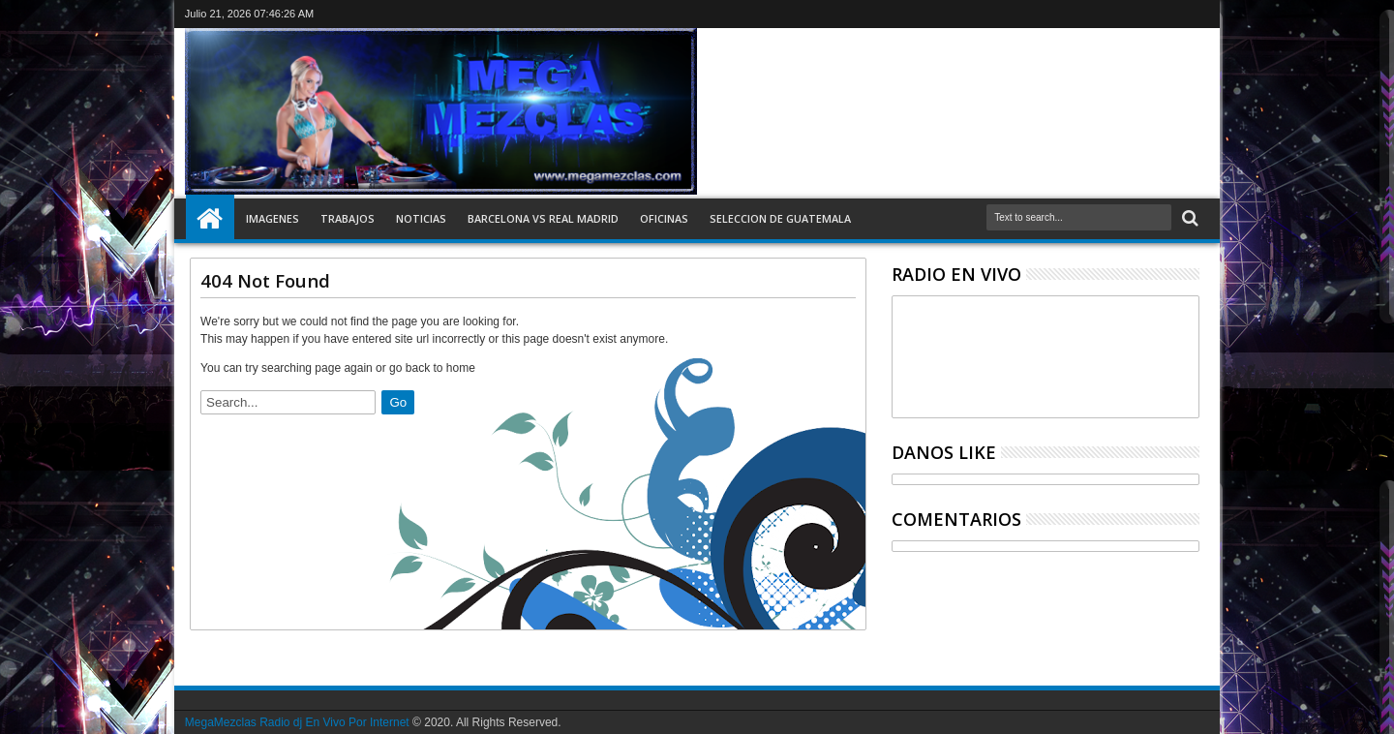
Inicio (210, 219)
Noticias (421, 218)
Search (1188, 218)
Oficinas (664, 218)
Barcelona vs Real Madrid (543, 218)
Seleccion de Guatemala (780, 218)
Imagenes (272, 218)
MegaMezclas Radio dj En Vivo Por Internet (297, 722)
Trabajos (347, 218)
